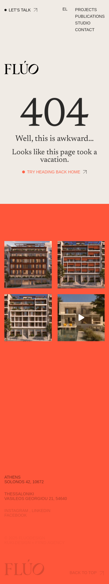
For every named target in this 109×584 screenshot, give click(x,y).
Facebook (15, 516)
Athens (12, 479)
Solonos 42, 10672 (24, 484)
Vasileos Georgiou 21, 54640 (35, 500)
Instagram (16, 512)
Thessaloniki (19, 496)
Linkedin (41, 512)
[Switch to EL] (65, 9)
